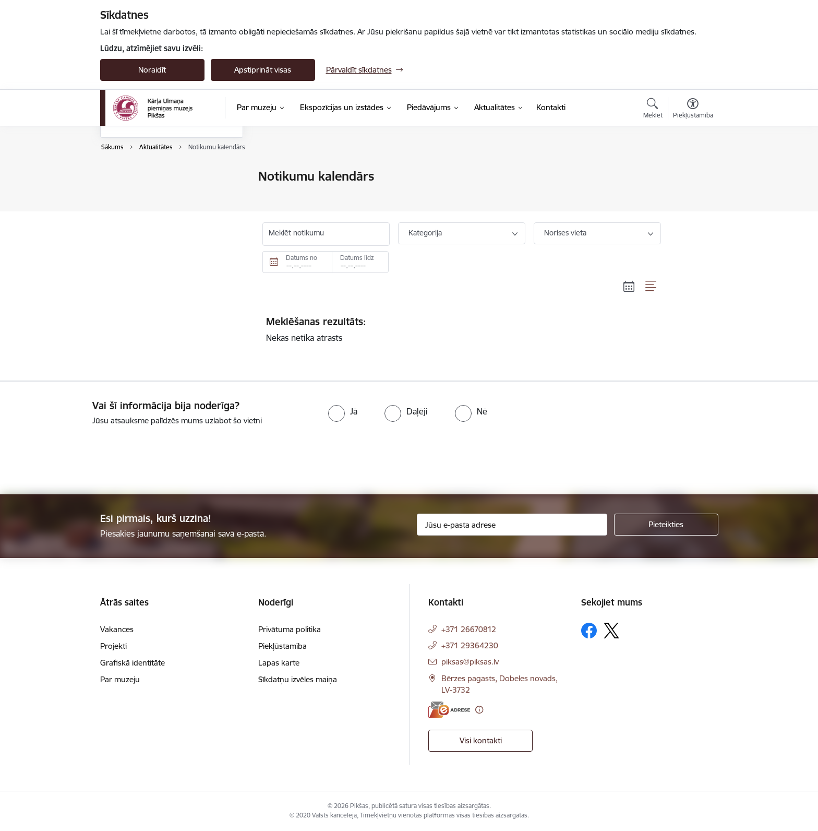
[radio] (342, 411)
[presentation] (87, 455)
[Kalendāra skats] (629, 286)
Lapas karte (278, 663)
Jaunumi (126, 195)
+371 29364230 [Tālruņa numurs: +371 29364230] (469, 645)
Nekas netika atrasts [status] (461, 329)
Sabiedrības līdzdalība (148, 231)
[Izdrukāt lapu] (692, 172)
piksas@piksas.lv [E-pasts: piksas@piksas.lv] (470, 662)
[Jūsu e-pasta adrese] (512, 525)
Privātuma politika (289, 629)
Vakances (117, 629)
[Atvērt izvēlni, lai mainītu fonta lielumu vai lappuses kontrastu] (693, 109)
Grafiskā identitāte (132, 663)
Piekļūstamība (282, 646)
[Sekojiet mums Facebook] (589, 630)
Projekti (113, 646)
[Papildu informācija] (479, 710)
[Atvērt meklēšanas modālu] (653, 109)
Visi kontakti (481, 740)
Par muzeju (120, 679)
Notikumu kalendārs (146, 177)
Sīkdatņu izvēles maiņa (297, 679)
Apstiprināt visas (262, 70)
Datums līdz (357, 258)
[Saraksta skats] (651, 286)
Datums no (301, 258)
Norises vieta (565, 233)
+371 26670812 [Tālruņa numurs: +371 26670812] (468, 629)
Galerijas (126, 213)
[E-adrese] (449, 709)
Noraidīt (152, 70)
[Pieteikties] (666, 525)
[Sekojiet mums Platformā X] (611, 630)
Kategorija (425, 233)
